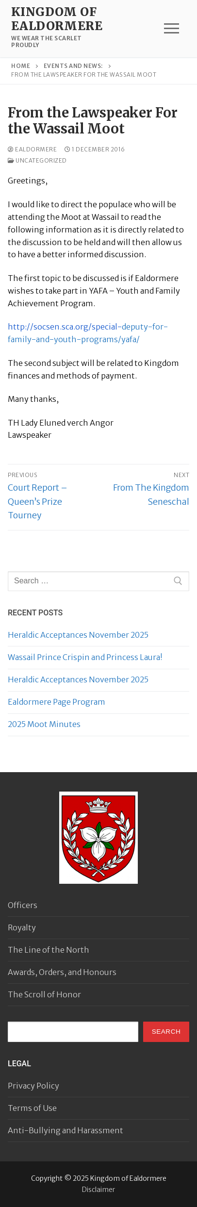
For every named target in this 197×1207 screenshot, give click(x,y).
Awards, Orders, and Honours (62, 972)
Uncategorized (37, 160)
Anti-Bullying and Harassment (65, 1130)
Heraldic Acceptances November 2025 (78, 635)
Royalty (22, 927)
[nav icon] (171, 28)
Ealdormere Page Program (56, 702)
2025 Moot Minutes (44, 724)
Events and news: (73, 66)
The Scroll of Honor (44, 994)
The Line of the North (48, 950)
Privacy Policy (33, 1086)
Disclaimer (98, 1189)
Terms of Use (32, 1108)
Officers (22, 905)
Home (20, 66)
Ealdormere (32, 149)
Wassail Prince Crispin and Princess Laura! (85, 657)
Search (166, 1031)
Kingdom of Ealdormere (56, 19)
